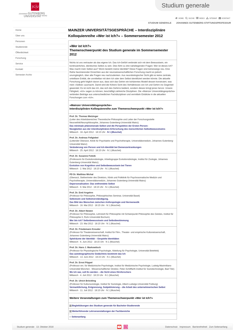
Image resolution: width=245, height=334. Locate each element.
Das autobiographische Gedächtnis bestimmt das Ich (98, 253)
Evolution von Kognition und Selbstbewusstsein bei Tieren (101, 165)
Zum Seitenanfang (218, 326)
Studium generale (160, 23)
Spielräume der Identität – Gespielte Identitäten (94, 238)
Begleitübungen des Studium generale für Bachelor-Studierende (106, 305)
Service (19, 63)
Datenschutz (171, 326)
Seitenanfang (78, 316)
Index (202, 18)
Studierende (21, 47)
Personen (20, 41)
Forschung (20, 58)
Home (181, 18)
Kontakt (226, 18)
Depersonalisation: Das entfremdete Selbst (92, 183)
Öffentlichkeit (21, 52)
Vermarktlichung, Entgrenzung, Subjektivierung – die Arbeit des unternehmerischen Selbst (117, 287)
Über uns (19, 35)
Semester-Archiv (23, 74)
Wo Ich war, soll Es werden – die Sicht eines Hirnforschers (100, 272)
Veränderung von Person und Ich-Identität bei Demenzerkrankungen (105, 147)
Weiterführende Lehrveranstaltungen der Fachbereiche (101, 311)
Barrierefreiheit (200, 326)
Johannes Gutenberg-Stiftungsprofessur (203, 23)
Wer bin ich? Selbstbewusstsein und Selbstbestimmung (99, 220)
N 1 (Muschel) (114, 132)
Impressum (184, 326)
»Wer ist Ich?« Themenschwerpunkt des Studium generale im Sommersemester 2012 (119, 50)
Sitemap (213, 18)
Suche (192, 18)
